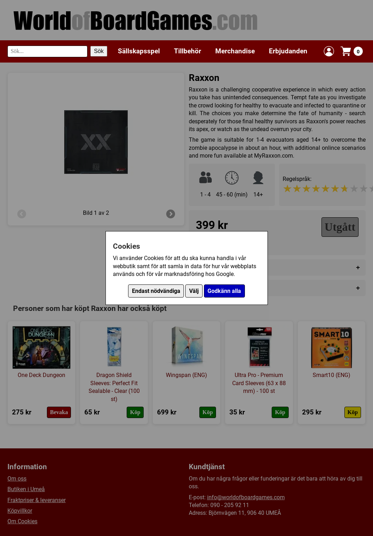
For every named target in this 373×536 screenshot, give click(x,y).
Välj (194, 291)
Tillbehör (187, 51)
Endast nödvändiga (156, 291)
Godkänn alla (224, 291)
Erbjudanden (288, 51)
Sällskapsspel (139, 51)
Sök (99, 51)
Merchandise (235, 51)
